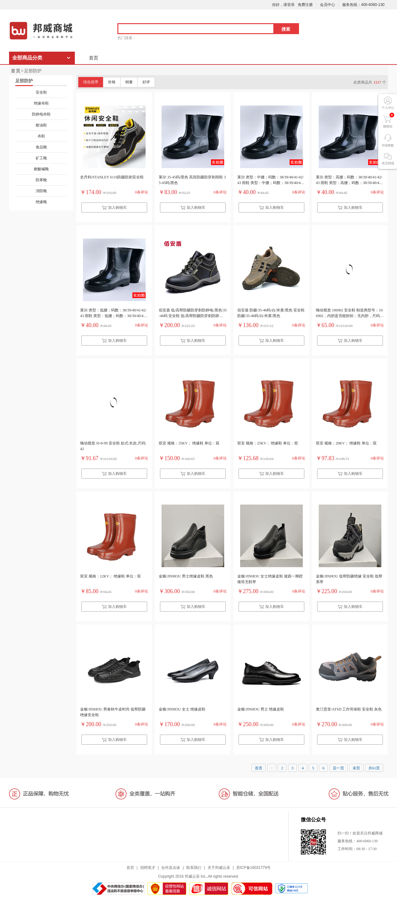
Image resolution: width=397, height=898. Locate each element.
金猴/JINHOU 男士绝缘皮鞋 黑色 (186, 576)
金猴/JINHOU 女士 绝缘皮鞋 (182, 709)
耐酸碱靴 (41, 169)
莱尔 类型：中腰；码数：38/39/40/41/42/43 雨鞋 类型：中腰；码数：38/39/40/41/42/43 (270, 180)
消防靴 (41, 191)
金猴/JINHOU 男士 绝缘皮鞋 (260, 709)
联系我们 (193, 867)
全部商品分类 (27, 57)
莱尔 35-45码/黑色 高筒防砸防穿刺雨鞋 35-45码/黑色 (192, 180)
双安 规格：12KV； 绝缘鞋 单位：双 (110, 576)
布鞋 (41, 136)
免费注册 (305, 5)
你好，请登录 (283, 5)
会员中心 (327, 5)
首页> (17, 71)
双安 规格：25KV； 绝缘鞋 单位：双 (267, 443)
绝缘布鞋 (41, 103)
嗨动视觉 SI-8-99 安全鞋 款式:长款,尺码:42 (113, 446)
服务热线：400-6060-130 (363, 5)
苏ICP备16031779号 (253, 867)
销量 (129, 82)
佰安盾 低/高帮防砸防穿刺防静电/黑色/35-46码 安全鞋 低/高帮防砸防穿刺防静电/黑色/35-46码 (193, 313)
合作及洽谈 (170, 867)
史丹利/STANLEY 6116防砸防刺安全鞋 (112, 177)
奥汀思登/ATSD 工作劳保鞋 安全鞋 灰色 (349, 709)
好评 (146, 82)
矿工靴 (41, 158)
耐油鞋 (41, 125)
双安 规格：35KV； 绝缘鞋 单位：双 (189, 443)
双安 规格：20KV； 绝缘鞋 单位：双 (346, 443)
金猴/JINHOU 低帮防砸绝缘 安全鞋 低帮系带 (349, 579)
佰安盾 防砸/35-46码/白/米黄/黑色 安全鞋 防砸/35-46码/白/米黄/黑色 (271, 313)
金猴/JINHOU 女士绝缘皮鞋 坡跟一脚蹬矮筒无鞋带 (270, 579)
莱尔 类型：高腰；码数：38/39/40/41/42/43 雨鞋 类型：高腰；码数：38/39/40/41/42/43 (349, 180)
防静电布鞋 (41, 114)
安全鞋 (41, 92)
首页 (93, 57)
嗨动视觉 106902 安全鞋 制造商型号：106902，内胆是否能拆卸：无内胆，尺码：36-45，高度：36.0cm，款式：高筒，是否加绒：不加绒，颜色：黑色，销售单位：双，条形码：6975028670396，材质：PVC (350, 313)
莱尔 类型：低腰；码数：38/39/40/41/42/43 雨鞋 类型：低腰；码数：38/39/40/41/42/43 (113, 313)
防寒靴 (41, 180)
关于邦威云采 (219, 867)
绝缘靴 (41, 202)
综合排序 (90, 82)
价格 (112, 82)
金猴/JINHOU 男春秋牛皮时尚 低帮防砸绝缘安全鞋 (113, 712)
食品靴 (41, 147)
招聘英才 (147, 867)
